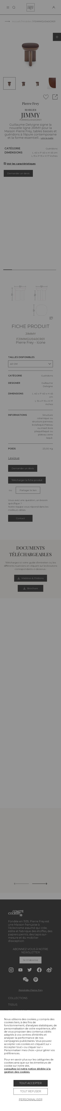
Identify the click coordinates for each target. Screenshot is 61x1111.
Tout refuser (30, 1091)
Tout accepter (30, 1083)
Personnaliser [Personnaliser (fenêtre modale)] (30, 1099)
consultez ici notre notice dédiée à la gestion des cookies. (27, 1070)
